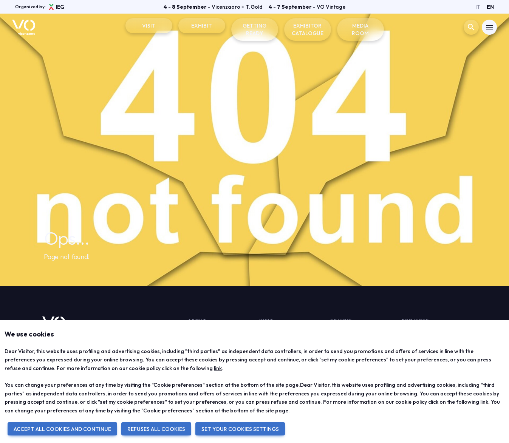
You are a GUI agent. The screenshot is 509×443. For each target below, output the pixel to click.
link (218, 368)
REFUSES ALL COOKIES (156, 429)
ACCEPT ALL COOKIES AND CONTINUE (62, 429)
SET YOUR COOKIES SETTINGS (240, 429)
